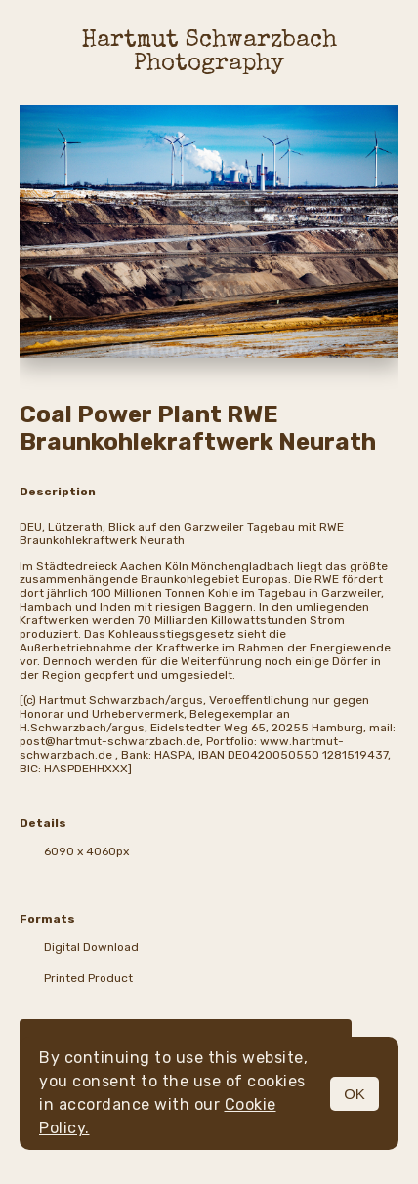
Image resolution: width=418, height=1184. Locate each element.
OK (354, 1093)
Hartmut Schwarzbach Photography (209, 52)
